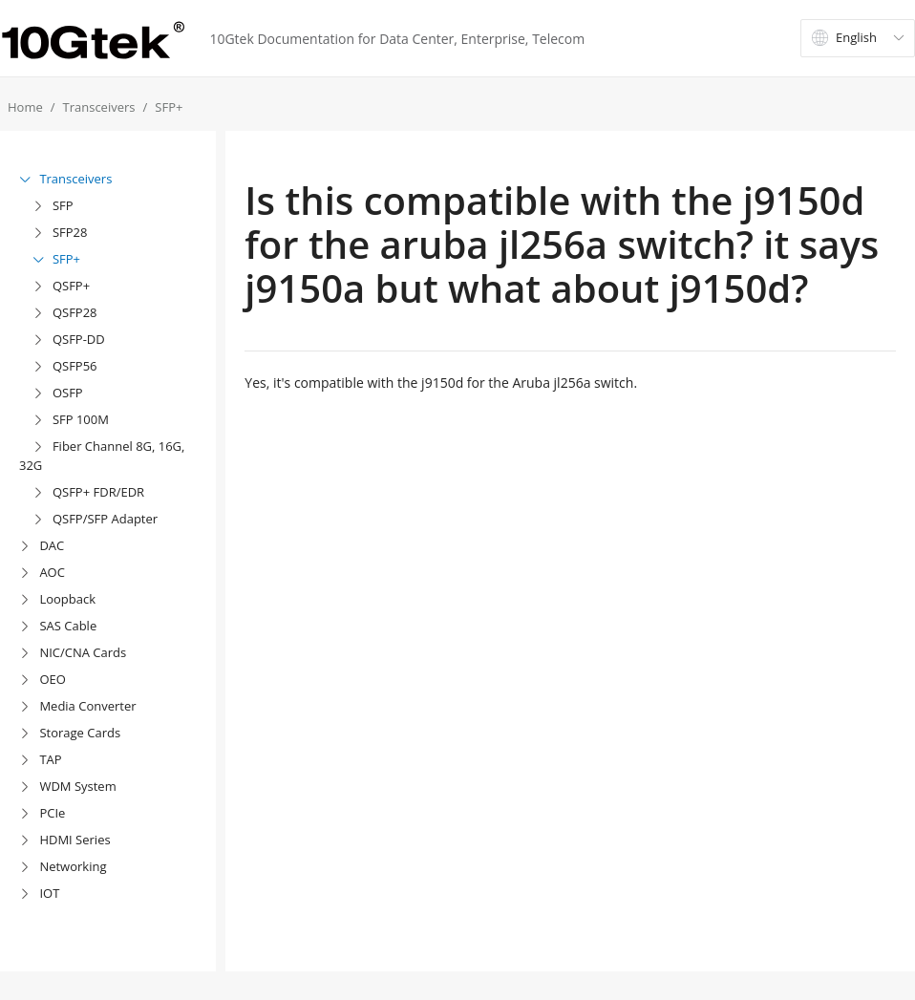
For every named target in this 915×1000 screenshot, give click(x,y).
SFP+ (168, 107)
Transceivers (99, 107)
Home (25, 107)
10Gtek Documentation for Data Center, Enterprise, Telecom (397, 39)
